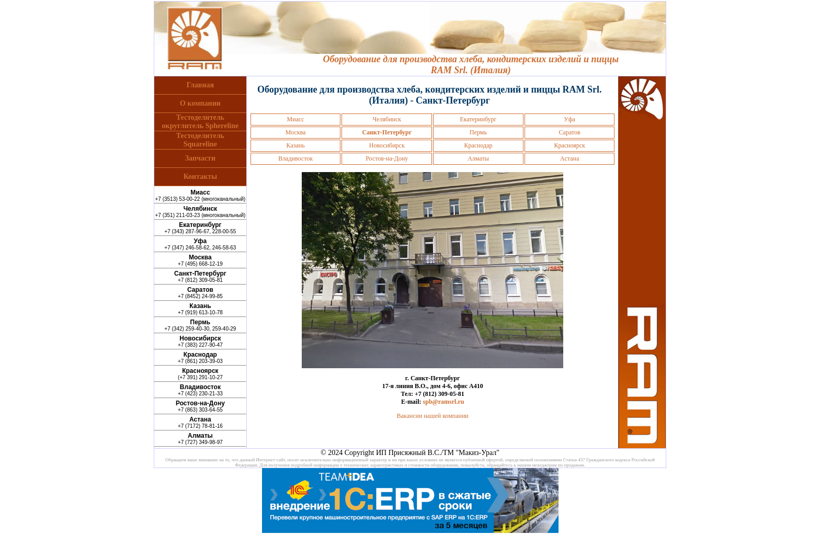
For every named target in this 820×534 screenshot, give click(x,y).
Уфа (569, 119)
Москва (296, 132)
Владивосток (295, 158)
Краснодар (478, 145)
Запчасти (200, 158)
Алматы (478, 158)
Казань (296, 145)
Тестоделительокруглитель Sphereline (200, 121)
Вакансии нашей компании (433, 415)
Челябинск (386, 119)
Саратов (569, 132)
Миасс (295, 119)
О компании (200, 103)
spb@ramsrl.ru (443, 401)
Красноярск (569, 145)
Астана (569, 158)
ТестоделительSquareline (200, 140)
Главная (200, 85)
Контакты (200, 176)
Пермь (478, 132)
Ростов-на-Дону (387, 158)
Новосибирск (387, 145)
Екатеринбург (478, 119)
